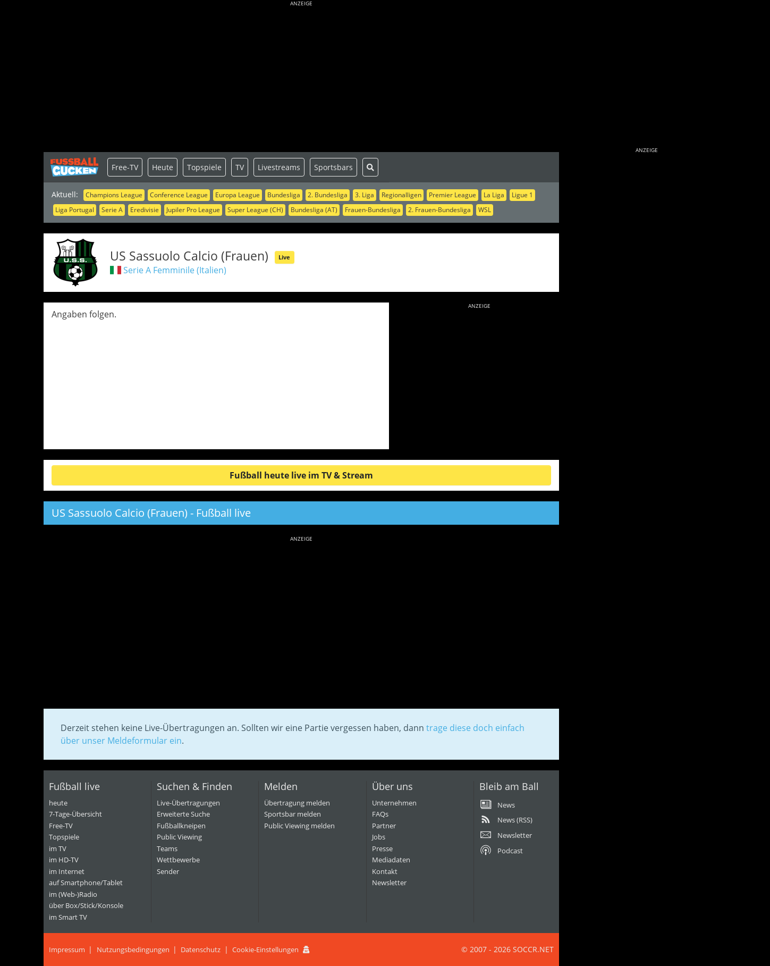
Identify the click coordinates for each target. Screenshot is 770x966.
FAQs (380, 814)
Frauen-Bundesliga (373, 209)
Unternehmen (394, 803)
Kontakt (384, 871)
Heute (162, 167)
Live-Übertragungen (188, 803)
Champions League (114, 194)
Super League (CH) (255, 209)
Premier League (452, 194)
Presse (382, 848)
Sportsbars (333, 167)
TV (239, 167)
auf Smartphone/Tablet (86, 882)
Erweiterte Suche (183, 814)
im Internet (66, 871)
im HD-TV (64, 859)
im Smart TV (68, 917)
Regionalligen (401, 194)
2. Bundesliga (328, 194)
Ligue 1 (522, 194)
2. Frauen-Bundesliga (439, 209)
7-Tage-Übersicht (75, 814)
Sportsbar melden (292, 814)
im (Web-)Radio (73, 894)
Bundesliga (283, 194)
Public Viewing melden (299, 825)
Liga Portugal (74, 209)
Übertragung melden (297, 803)
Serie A (112, 209)
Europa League (237, 194)
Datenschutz (201, 949)
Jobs (378, 837)
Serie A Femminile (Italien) (174, 270)
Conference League (179, 194)
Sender (168, 871)
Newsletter (389, 882)
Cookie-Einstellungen (265, 949)
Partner (384, 825)
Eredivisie (144, 209)
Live (284, 257)
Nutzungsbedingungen (133, 949)
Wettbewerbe (178, 859)
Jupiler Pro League (193, 209)
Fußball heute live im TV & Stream (301, 475)
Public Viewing (179, 837)
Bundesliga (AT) (314, 209)
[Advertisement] (301, 77)
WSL (484, 209)
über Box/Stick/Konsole (86, 905)
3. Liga (364, 194)
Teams (167, 848)
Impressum (67, 949)
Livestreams (279, 167)
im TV (57, 848)
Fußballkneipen (181, 825)
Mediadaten (391, 859)
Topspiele (204, 167)
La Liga (494, 194)
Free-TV (125, 167)
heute (58, 803)
